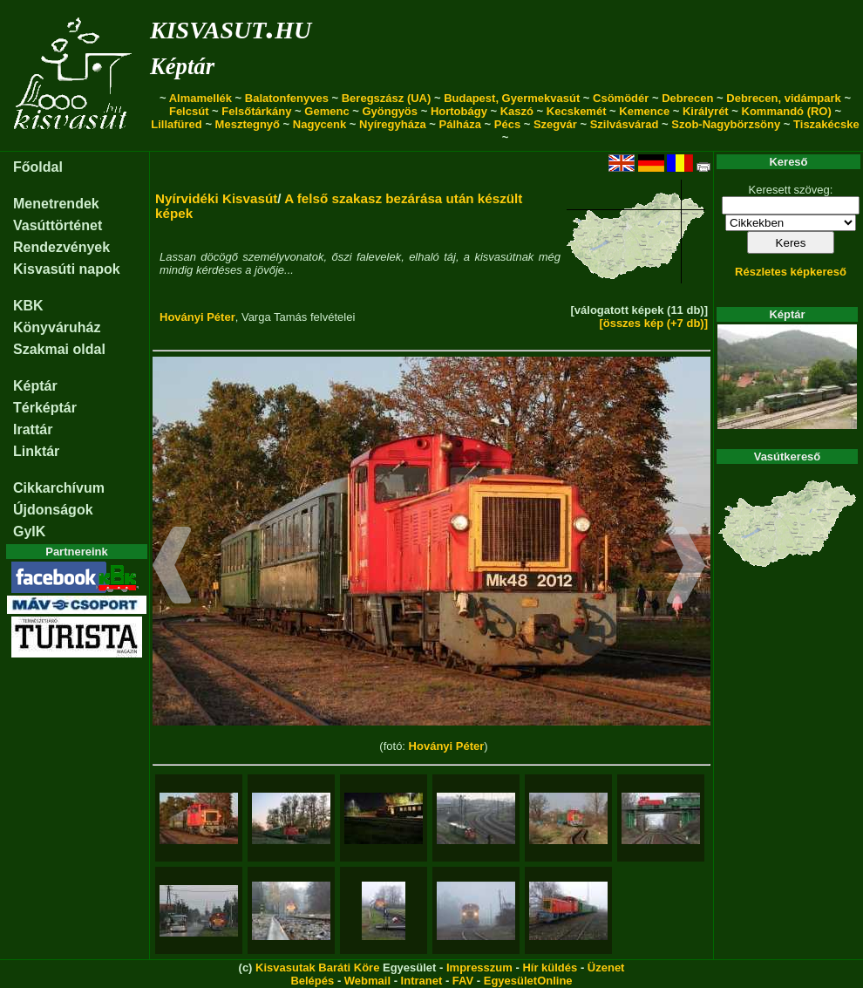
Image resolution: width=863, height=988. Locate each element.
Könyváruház (56, 327)
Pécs (507, 124)
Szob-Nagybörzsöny (725, 124)
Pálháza (460, 124)
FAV (462, 980)
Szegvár (555, 124)
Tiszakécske (826, 124)
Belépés (312, 980)
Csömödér (621, 98)
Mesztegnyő (247, 124)
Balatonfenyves (287, 98)
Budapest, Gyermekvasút (512, 98)
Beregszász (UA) (387, 98)
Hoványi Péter (197, 317)
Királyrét (706, 111)
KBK (28, 305)
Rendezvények (61, 247)
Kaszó (516, 111)
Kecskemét (577, 111)
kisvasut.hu (230, 26)
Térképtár (45, 407)
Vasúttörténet (57, 225)
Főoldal (38, 167)
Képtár (182, 66)
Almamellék (200, 98)
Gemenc (326, 111)
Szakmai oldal (59, 349)
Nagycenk (319, 124)
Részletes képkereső (790, 271)
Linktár (36, 451)
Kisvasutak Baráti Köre (317, 967)
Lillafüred (176, 124)
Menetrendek (56, 203)
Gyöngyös (390, 111)
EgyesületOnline (528, 980)
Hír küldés (549, 967)
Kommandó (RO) (787, 111)
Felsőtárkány (256, 111)
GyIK (29, 531)
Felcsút (189, 111)
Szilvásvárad (624, 124)
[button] (172, 567)
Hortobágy (459, 111)
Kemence (644, 111)
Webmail (367, 980)
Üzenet (606, 967)
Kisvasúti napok (66, 269)
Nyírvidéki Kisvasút (216, 198)
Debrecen (687, 98)
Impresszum (479, 967)
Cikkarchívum (59, 487)
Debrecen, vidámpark (783, 98)
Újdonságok (53, 509)
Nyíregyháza (392, 124)
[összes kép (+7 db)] (653, 323)
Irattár (32, 429)
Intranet (422, 980)
